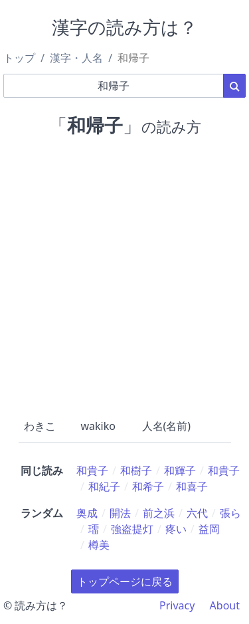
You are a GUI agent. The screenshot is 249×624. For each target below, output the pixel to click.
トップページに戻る (125, 581)
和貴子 (92, 470)
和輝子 (180, 470)
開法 (120, 513)
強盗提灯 (132, 529)
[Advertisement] (124, 274)
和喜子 (192, 486)
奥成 (87, 513)
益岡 (209, 529)
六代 (197, 513)
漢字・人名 (76, 58)
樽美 (99, 545)
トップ (19, 58)
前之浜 (159, 513)
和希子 (148, 486)
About (225, 605)
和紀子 (104, 486)
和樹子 (136, 470)
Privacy (177, 605)
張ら (230, 513)
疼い (176, 529)
